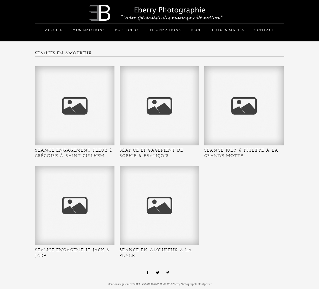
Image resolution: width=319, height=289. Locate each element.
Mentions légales (118, 284)
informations (164, 30)
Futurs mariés (228, 30)
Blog (196, 30)
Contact (264, 30)
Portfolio (126, 30)
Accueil (53, 30)
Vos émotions (89, 30)
